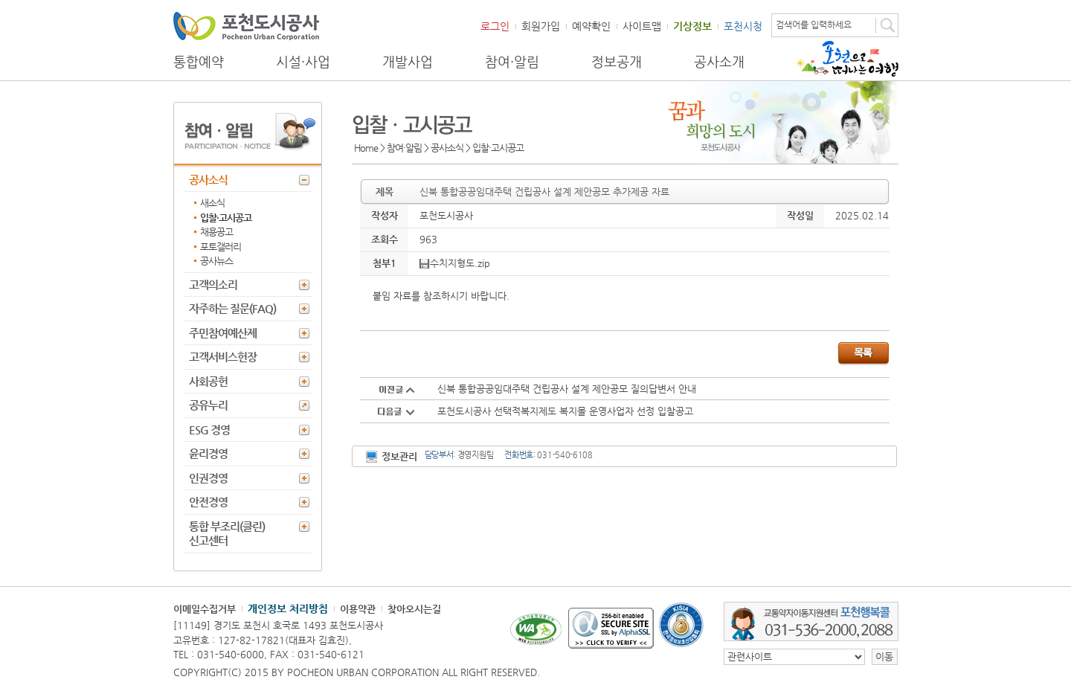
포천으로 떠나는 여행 (847, 59)
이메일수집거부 (204, 608)
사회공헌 (208, 381)
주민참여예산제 (223, 333)
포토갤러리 (220, 246)
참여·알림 (512, 61)
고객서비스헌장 (223, 356)
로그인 (494, 26)
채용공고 (216, 231)
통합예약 (198, 61)
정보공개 (616, 61)
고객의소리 (213, 284)
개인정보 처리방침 (288, 608)
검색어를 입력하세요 (814, 24)
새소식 (212, 202)
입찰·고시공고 (225, 217)
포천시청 (743, 26)
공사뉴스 (216, 260)
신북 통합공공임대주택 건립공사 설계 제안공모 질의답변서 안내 (566, 388)
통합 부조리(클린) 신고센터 (227, 533)
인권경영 (208, 478)
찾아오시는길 (414, 608)
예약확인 (591, 26)
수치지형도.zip (454, 263)
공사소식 (208, 179)
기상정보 (692, 26)
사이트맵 (642, 26)
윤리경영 (208, 453)
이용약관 (358, 608)
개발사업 (407, 61)
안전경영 (208, 501)
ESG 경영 (209, 429)
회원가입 (540, 26)
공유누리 (208, 405)
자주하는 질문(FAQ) (232, 308)
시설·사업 (303, 61)
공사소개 (719, 61)
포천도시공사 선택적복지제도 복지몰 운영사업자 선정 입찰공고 (565, 411)
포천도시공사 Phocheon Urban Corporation (246, 25)
